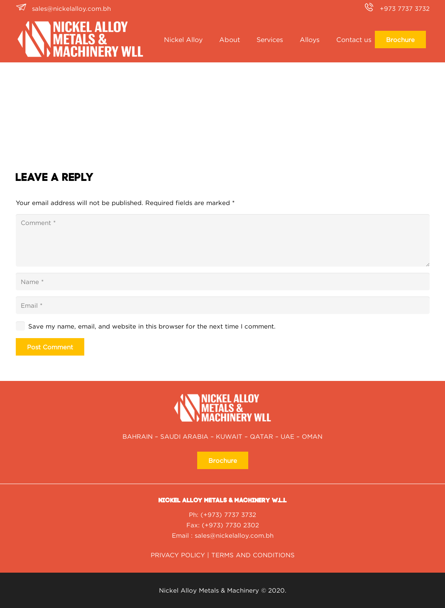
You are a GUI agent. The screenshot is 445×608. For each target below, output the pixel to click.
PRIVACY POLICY (178, 554)
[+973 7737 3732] (371, 8)
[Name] (223, 281)
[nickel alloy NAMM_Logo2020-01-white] (80, 39)
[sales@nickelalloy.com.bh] (24, 8)
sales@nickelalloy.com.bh (71, 8)
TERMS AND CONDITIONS (253, 554)
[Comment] (223, 240)
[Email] (223, 305)
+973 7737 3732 (405, 8)
